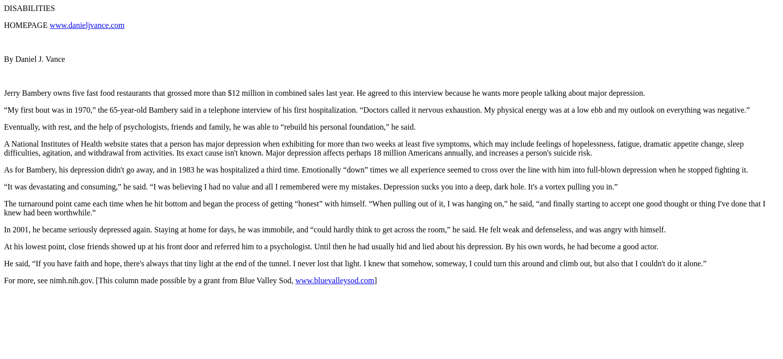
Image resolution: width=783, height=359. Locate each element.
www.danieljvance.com (86, 25)
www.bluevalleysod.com (334, 280)
